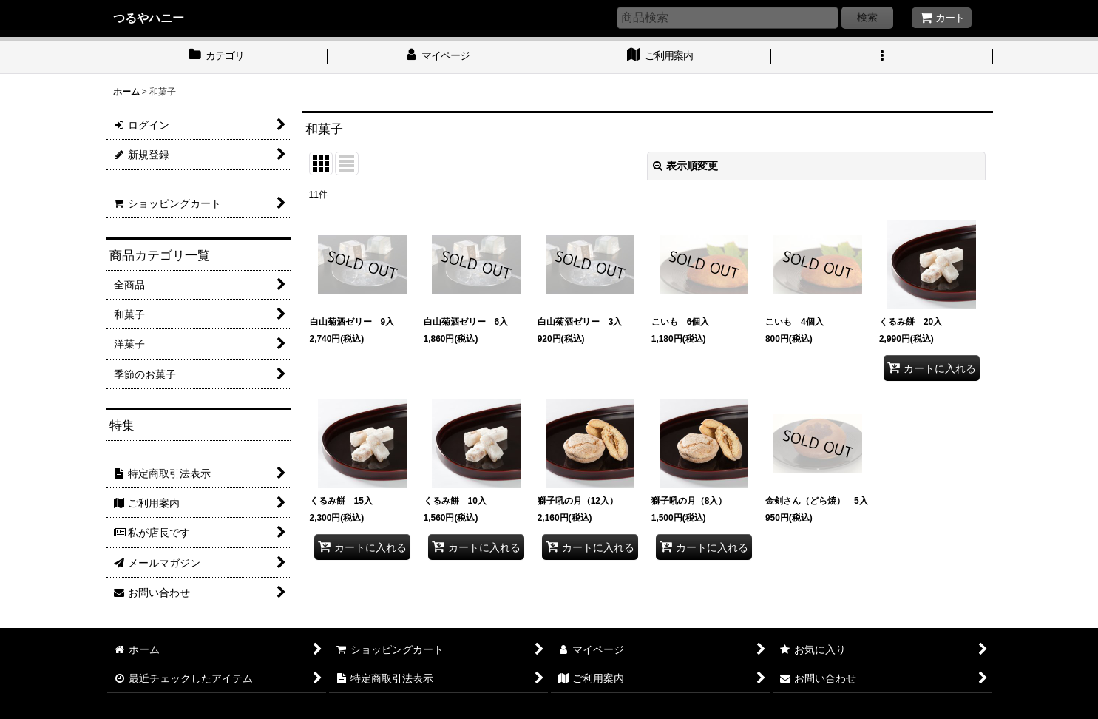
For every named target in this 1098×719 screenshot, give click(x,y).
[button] (882, 57)
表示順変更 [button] (685, 166)
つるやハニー (148, 17)
